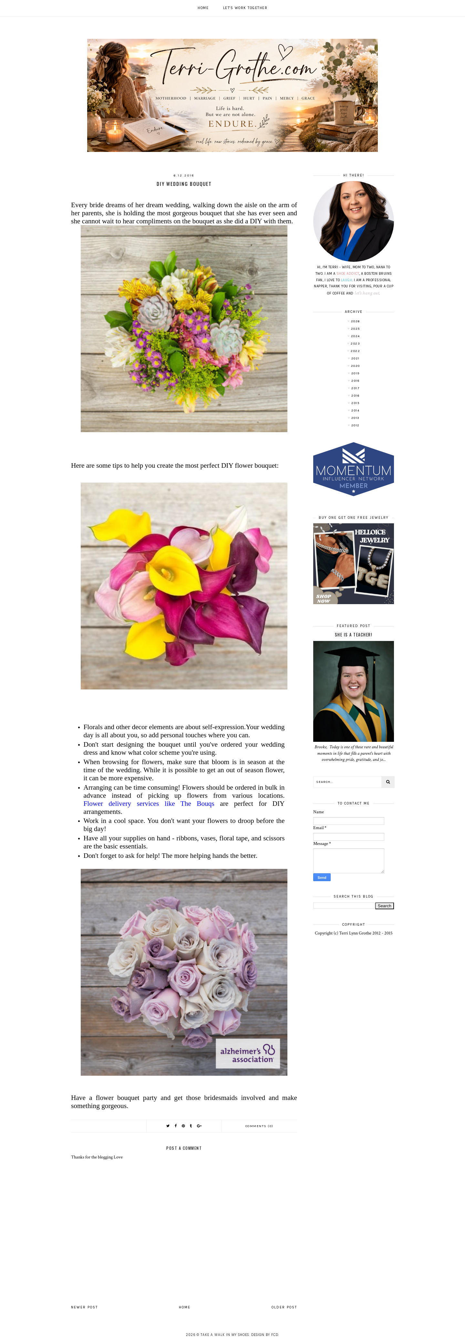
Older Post (284, 1307)
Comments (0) (259, 1126)
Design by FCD (264, 1334)
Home (203, 8)
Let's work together (245, 8)
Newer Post (84, 1307)
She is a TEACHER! (354, 634)
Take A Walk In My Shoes (225, 1334)
